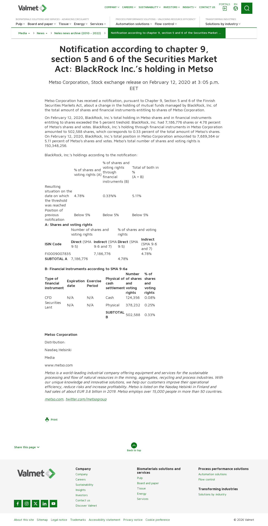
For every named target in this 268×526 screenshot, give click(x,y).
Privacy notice (133, 519)
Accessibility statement (104, 519)
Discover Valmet (86, 505)
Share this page (27, 447)
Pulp (140, 478)
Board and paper (148, 483)
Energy (141, 493)
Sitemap (42, 519)
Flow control (206, 479)
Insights (81, 489)
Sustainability (84, 484)
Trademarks (78, 519)
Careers (81, 479)
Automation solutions (212, 474)
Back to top (134, 447)
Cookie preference (158, 519)
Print (51, 419)
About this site (24, 519)
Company (82, 474)
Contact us (83, 500)
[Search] (246, 8)
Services (142, 498)
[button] (24, 33)
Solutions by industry (212, 494)
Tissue (141, 488)
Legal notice (59, 519)
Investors (82, 495)
